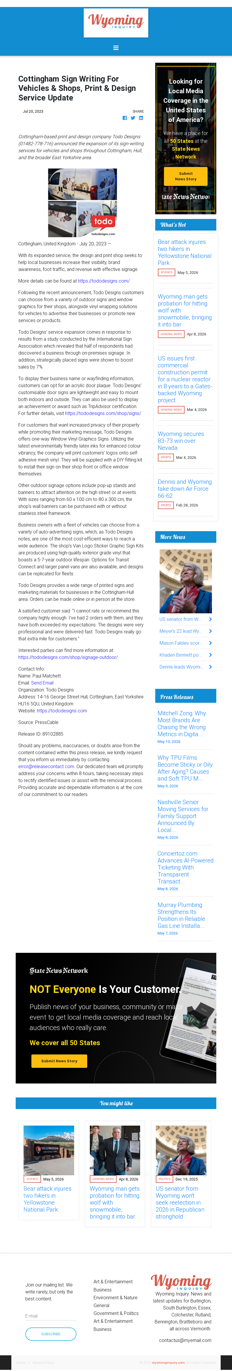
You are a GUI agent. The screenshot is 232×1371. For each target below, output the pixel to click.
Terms (21, 1362)
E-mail (31, 1316)
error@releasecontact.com (46, 766)
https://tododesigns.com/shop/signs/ (103, 413)
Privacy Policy (43, 1362)
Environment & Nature (116, 1297)
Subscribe (50, 1334)
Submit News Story (186, 176)
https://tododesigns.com (62, 711)
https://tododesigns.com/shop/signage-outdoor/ (68, 657)
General (101, 1305)
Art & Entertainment (113, 1281)
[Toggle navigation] (116, 48)
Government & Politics (116, 1313)
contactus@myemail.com (185, 1340)
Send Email (42, 683)
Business (103, 1290)
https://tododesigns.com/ (104, 281)
